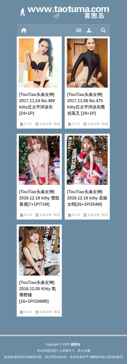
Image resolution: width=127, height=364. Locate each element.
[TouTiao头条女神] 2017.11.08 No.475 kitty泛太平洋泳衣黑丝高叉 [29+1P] (86, 104)
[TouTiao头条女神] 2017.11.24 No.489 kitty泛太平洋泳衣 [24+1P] (37, 104)
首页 (24, 30)
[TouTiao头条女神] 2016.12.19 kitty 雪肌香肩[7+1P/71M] (39, 198)
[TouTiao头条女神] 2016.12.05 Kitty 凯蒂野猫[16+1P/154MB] (37, 292)
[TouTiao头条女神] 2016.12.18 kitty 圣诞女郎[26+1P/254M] (87, 198)
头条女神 (45, 124)
